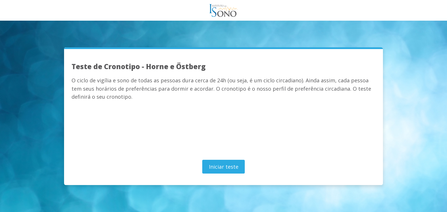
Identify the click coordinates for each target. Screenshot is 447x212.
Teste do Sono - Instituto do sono (223, 10)
